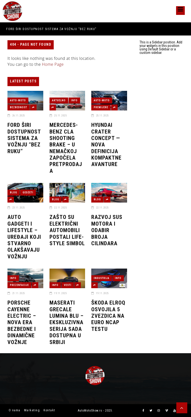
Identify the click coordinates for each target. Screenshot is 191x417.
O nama (14, 410)
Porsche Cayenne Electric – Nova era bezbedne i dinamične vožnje (21, 322)
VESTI (67, 285)
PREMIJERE (101, 107)
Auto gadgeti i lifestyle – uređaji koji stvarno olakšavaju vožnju (24, 236)
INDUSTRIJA (101, 278)
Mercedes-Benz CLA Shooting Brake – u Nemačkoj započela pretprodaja (65, 148)
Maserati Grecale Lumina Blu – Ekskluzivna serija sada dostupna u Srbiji (66, 322)
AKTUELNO (59, 100)
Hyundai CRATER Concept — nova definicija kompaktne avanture (106, 144)
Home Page (53, 64)
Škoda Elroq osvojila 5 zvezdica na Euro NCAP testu (108, 316)
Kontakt (49, 410)
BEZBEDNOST (18, 107)
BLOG (13, 192)
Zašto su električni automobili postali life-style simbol (67, 230)
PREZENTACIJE (19, 285)
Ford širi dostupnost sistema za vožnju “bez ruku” (51, 29)
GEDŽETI (28, 192)
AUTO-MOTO (18, 100)
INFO (74, 100)
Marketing (32, 410)
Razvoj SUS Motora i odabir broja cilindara (106, 230)
